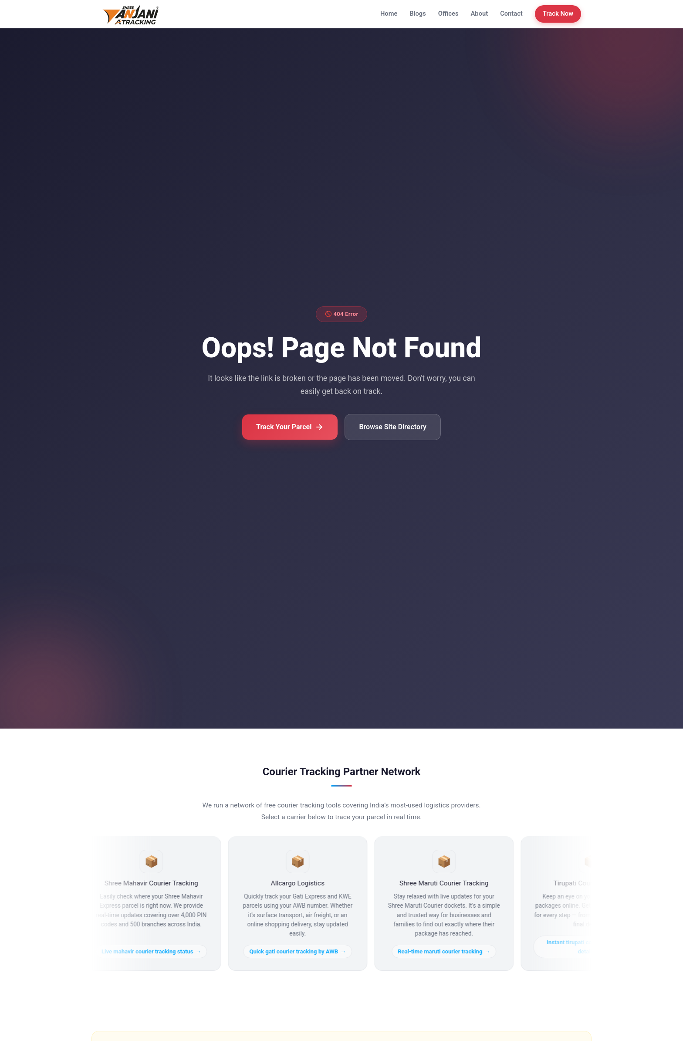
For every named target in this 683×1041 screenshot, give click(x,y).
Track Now (558, 13)
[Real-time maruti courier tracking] (446, 903)
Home (388, 13)
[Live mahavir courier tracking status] (153, 903)
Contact (511, 13)
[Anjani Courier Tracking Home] (130, 14)
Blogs (417, 13)
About (479, 13)
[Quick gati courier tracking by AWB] (300, 903)
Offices (448, 13)
